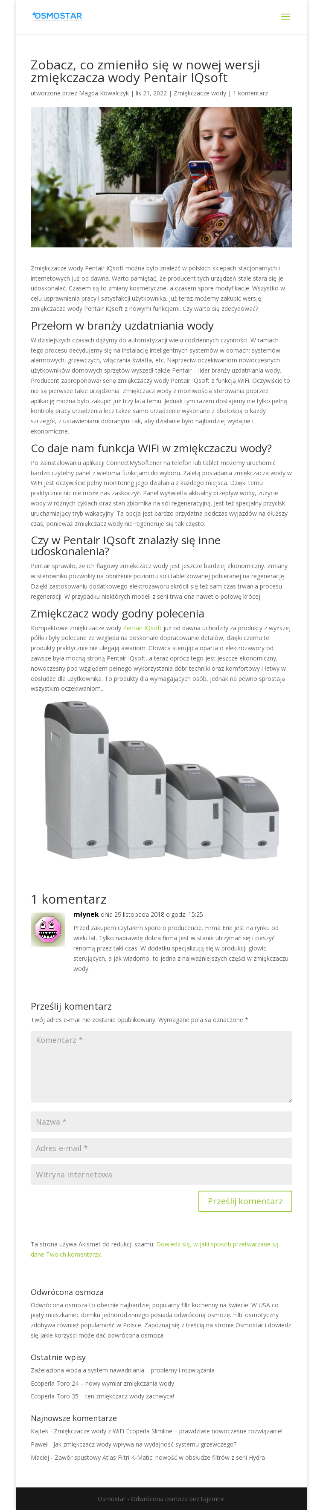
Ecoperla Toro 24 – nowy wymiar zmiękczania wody (102, 1383)
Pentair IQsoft (142, 628)
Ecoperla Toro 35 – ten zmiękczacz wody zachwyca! (102, 1396)
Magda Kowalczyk (104, 93)
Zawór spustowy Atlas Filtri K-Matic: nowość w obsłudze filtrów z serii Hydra (160, 1457)
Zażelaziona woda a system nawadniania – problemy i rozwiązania (123, 1370)
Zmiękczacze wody (200, 93)
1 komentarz (250, 93)
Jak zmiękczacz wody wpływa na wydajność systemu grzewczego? (144, 1444)
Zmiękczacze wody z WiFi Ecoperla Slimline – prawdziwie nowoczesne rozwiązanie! (168, 1431)
